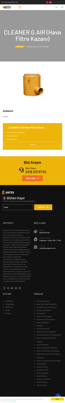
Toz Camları (41, 313)
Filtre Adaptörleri (43, 322)
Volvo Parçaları (42, 382)
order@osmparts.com (47, 248)
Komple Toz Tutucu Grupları (47, 307)
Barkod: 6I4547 (11, 139)
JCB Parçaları (42, 385)
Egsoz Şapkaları (42, 373)
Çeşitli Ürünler (42, 376)
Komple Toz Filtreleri (44, 310)
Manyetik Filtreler (43, 329)
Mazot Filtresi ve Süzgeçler (46, 332)
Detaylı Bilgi (13, 401)
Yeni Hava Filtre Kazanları (15, 132)
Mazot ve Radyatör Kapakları (47, 348)
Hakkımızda (10, 304)
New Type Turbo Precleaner (47, 304)
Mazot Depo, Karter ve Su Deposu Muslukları (49, 356)
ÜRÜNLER (9, 307)
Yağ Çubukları (42, 364)
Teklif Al (33, 144)
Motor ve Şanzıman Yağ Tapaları (48, 351)
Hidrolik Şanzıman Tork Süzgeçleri (49, 335)
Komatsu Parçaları (43, 379)
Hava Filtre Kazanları (44, 316)
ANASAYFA (10, 301)
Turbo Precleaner (43, 301)
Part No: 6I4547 (12, 136)
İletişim (8, 313)
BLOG (8, 310)
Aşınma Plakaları (43, 345)
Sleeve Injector (42, 367)
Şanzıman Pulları (43, 370)
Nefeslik (40, 325)
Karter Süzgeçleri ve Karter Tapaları (46, 340)
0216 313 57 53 (44, 232)
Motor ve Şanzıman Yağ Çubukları (49, 361)
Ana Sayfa (19, 46)
